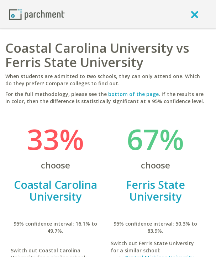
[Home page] (37, 14)
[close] (195, 14)
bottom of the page (133, 94)
